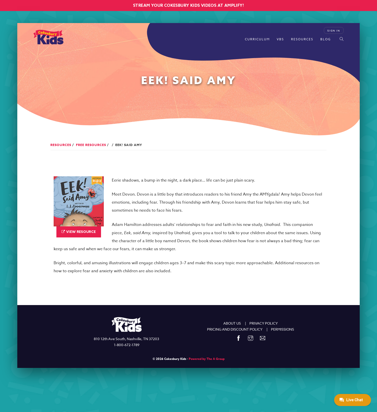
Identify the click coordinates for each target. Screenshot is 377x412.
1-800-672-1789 (126, 344)
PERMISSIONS (282, 329)
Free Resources (91, 145)
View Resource (81, 231)
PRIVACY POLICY (263, 323)
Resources (302, 39)
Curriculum (257, 39)
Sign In (333, 30)
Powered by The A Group (207, 359)
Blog (325, 39)
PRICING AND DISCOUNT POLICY (234, 329)
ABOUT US (232, 323)
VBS (280, 39)
